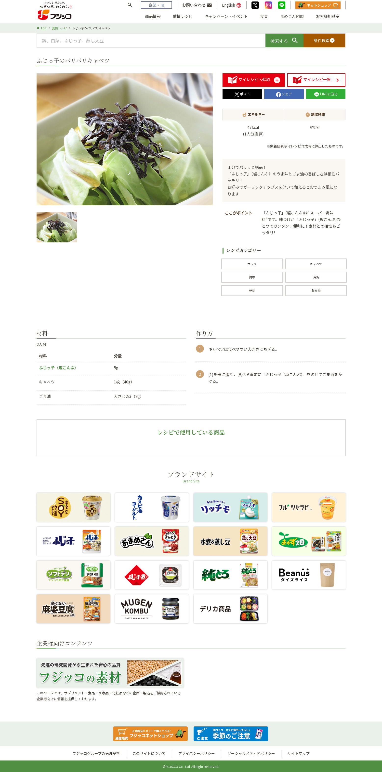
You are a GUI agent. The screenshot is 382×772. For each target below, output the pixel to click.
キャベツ (316, 264)
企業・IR (156, 5)
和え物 (316, 290)
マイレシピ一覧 (312, 79)
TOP (44, 28)
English (231, 5)
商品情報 (153, 16)
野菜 (252, 290)
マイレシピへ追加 (249, 79)
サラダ (252, 264)
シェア (284, 93)
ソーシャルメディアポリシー (251, 753)
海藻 (316, 277)
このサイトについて (149, 753)
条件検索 (324, 40)
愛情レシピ (183, 16)
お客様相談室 (328, 16)
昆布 (252, 277)
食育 (264, 16)
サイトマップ (299, 753)
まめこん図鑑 (292, 16)
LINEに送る (326, 93)
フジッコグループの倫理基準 (96, 753)
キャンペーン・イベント (226, 16)
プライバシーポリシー (196, 753)
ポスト (242, 93)
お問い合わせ (197, 5)
